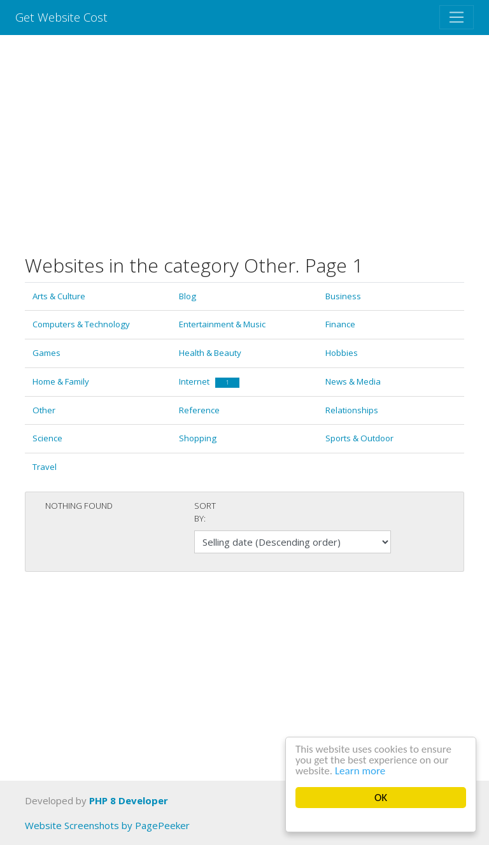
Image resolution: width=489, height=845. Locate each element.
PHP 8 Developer (128, 800)
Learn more (360, 771)
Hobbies (341, 353)
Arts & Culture (58, 296)
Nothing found (79, 505)
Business (343, 296)
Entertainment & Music (222, 324)
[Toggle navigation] (456, 17)
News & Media (353, 381)
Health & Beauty (210, 353)
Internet (209, 381)
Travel (44, 466)
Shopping (197, 438)
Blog (187, 296)
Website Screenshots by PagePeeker (107, 825)
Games (46, 353)
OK (380, 797)
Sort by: (205, 512)
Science (47, 438)
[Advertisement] (244, 144)
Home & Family (60, 381)
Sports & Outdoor (359, 438)
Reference (199, 410)
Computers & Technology (81, 324)
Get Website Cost (61, 17)
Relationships (351, 410)
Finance (340, 324)
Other (43, 410)
